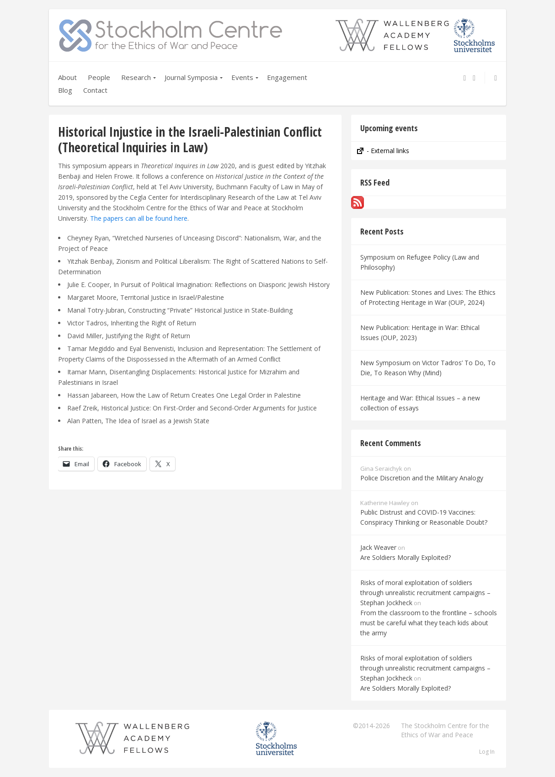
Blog (65, 90)
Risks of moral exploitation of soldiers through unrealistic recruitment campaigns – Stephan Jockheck (425, 592)
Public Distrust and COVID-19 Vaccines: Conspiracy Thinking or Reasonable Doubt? (423, 517)
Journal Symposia (191, 77)
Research (136, 77)
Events (242, 77)
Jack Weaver (378, 547)
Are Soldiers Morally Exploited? (405, 557)
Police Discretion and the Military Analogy (421, 478)
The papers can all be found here (138, 218)
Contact (95, 90)
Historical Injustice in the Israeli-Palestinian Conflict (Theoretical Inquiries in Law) (190, 139)
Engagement (287, 77)
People (99, 77)
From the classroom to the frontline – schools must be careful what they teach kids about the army (428, 622)
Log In (487, 752)
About (67, 77)
